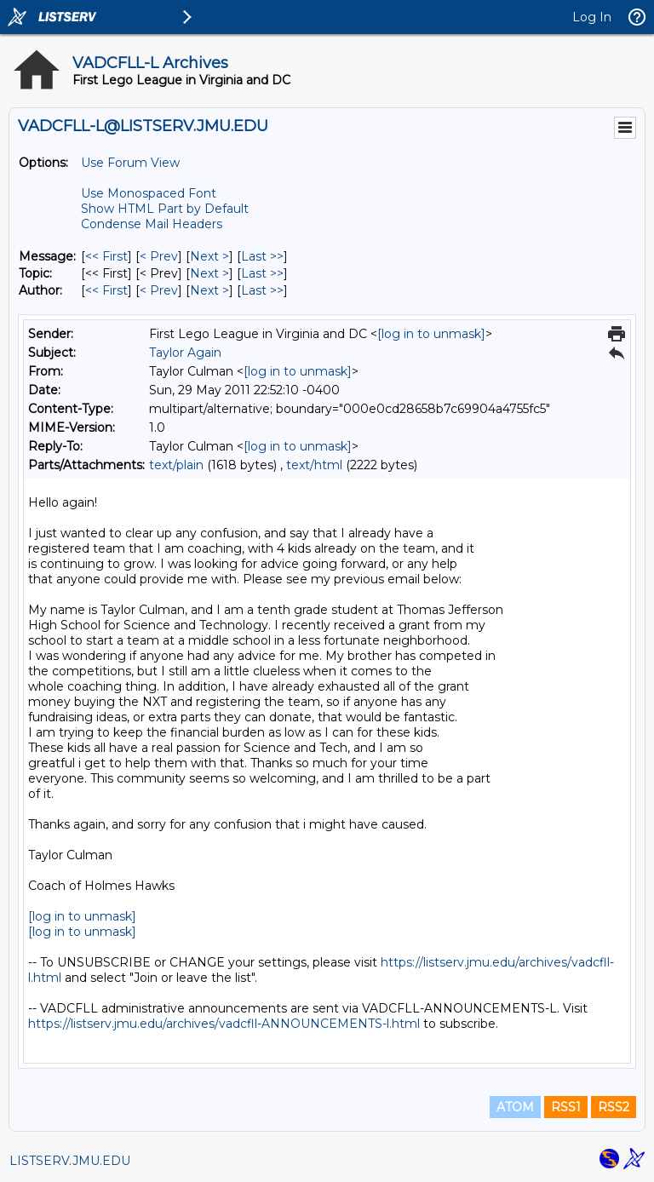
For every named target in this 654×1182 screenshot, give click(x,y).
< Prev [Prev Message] (159, 256)
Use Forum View (130, 162)
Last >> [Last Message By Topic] (262, 273)
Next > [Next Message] (209, 256)
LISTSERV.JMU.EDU (69, 1160)
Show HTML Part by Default (165, 208)
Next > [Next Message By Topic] (209, 273)
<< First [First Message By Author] (106, 290)
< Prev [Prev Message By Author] (159, 290)
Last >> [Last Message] (262, 256)
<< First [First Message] (106, 256)
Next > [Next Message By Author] (209, 290)
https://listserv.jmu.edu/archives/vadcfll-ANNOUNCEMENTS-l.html (224, 1023)
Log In (591, 17)
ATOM (515, 1107)
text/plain (176, 465)
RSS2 (613, 1107)
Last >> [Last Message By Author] (262, 290)
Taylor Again (185, 352)
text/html (314, 465)
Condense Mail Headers (151, 224)
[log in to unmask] (431, 333)
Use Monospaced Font (148, 193)
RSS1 (566, 1107)
